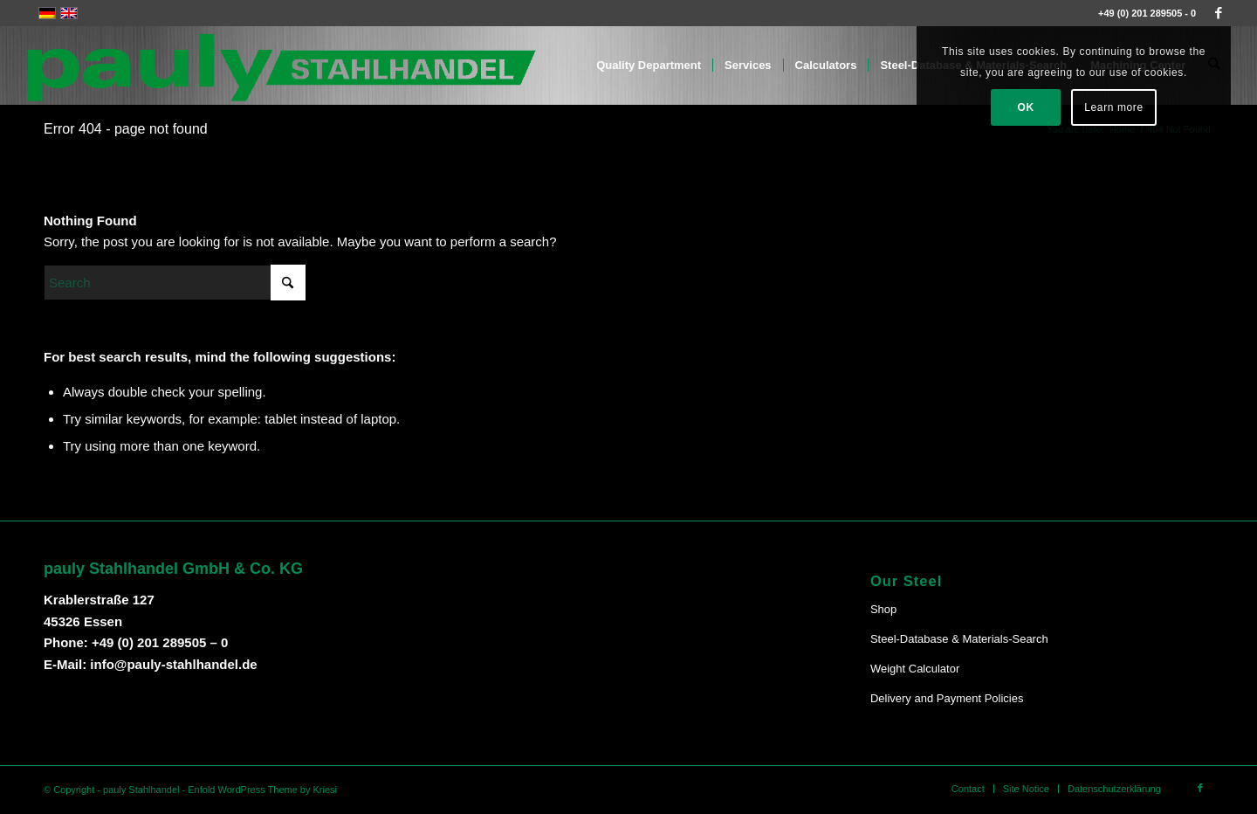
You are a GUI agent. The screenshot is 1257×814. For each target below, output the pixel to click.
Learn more (1113, 107)
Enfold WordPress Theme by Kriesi (262, 789)
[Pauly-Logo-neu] (282, 65)
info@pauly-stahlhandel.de (173, 664)
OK (1026, 107)
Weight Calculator (914, 668)
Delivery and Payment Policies (947, 698)
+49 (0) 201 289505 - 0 (1147, 13)
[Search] (175, 282)
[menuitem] (649, 65)
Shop (883, 609)
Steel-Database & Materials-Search (959, 638)
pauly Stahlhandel (141, 789)
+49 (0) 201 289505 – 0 (160, 642)
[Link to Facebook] (1218, 13)
